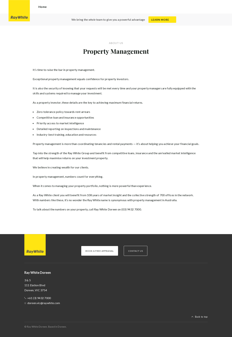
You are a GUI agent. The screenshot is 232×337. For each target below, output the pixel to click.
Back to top (201, 316)
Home (42, 6)
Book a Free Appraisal (100, 251)
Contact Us (135, 251)
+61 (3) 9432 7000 (39, 298)
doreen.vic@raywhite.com (43, 303)
